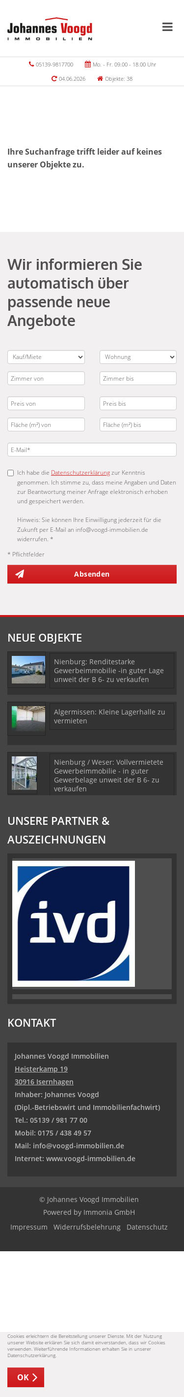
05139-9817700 (54, 64)
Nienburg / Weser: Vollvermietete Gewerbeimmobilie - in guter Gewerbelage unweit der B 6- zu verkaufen (108, 775)
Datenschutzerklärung (80, 472)
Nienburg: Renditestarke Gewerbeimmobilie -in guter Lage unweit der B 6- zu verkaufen (109, 670)
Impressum (29, 1227)
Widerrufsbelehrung (87, 1227)
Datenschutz (147, 1227)
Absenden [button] (91, 574)
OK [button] (23, 1377)
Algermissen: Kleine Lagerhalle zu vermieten (109, 716)
